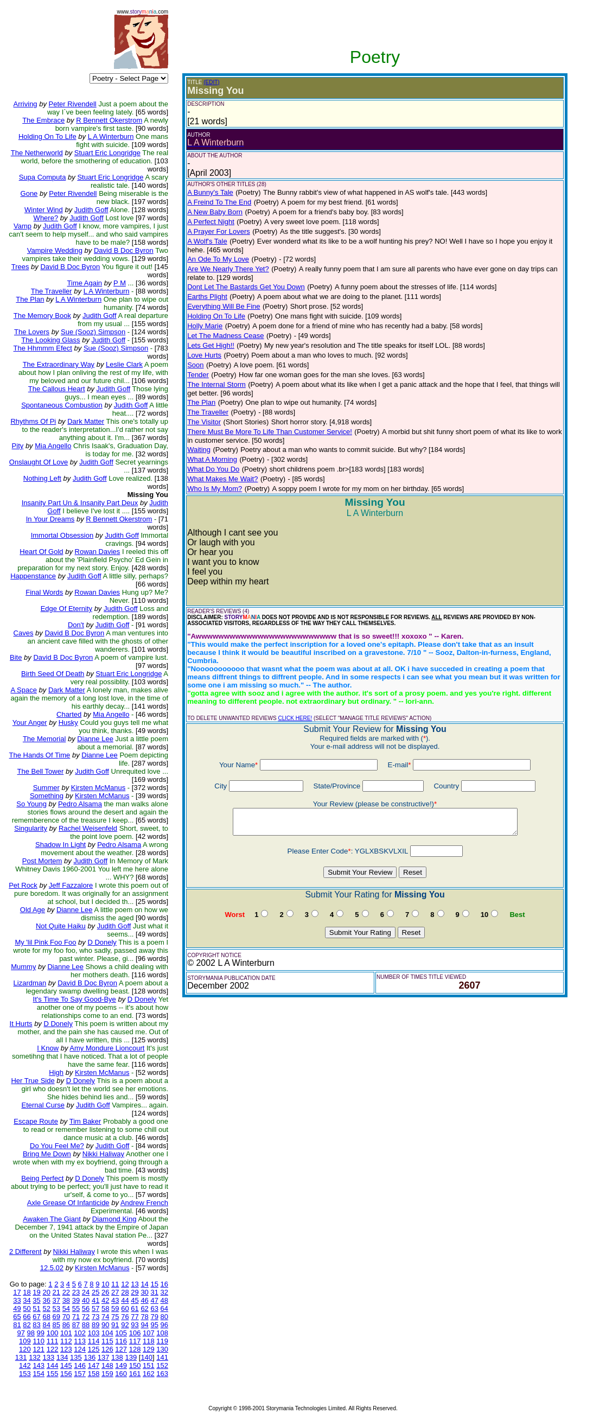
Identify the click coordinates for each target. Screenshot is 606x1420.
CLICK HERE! (295, 718)
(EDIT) (211, 82)
